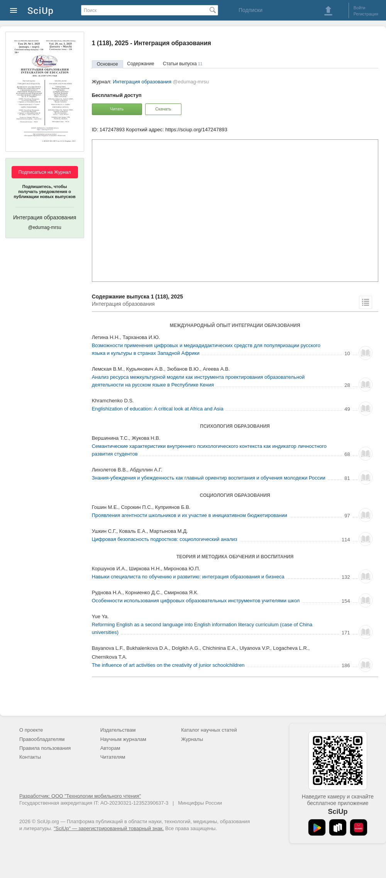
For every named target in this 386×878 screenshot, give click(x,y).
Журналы (192, 739)
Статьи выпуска (182, 63)
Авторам (110, 748)
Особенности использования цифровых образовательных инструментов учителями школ (196, 600)
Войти (360, 7)
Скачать (163, 109)
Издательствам (118, 730)
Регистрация (366, 14)
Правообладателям (41, 739)
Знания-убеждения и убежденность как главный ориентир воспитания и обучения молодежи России (208, 478)
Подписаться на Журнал (45, 172)
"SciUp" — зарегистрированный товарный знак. (109, 828)
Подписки (250, 10)
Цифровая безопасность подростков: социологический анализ (164, 539)
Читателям (112, 757)
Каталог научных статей (209, 730)
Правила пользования (45, 748)
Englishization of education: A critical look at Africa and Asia (157, 409)
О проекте (31, 730)
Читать (117, 109)
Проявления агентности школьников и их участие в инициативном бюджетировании (189, 515)
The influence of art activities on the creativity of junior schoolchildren (168, 665)
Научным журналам (123, 739)
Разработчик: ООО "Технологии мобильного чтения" (80, 796)
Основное (107, 64)
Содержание (140, 63)
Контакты (30, 757)
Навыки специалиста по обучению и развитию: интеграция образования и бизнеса (188, 577)
